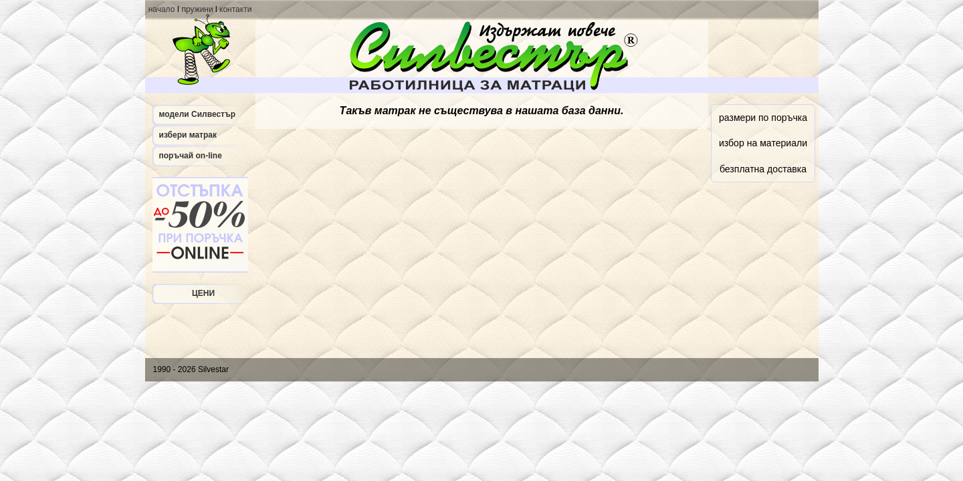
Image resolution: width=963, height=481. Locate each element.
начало (161, 9)
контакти (235, 9)
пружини (197, 9)
